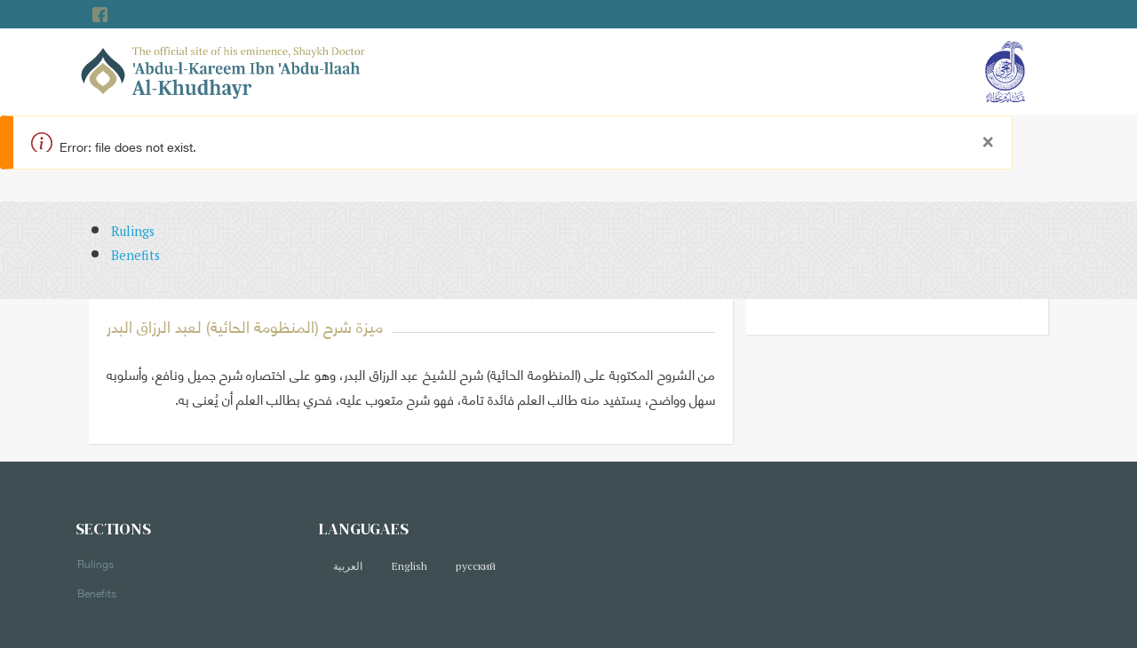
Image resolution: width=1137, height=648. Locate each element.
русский (476, 565)
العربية (347, 565)
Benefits (135, 255)
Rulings (133, 231)
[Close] (988, 137)
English (409, 565)
